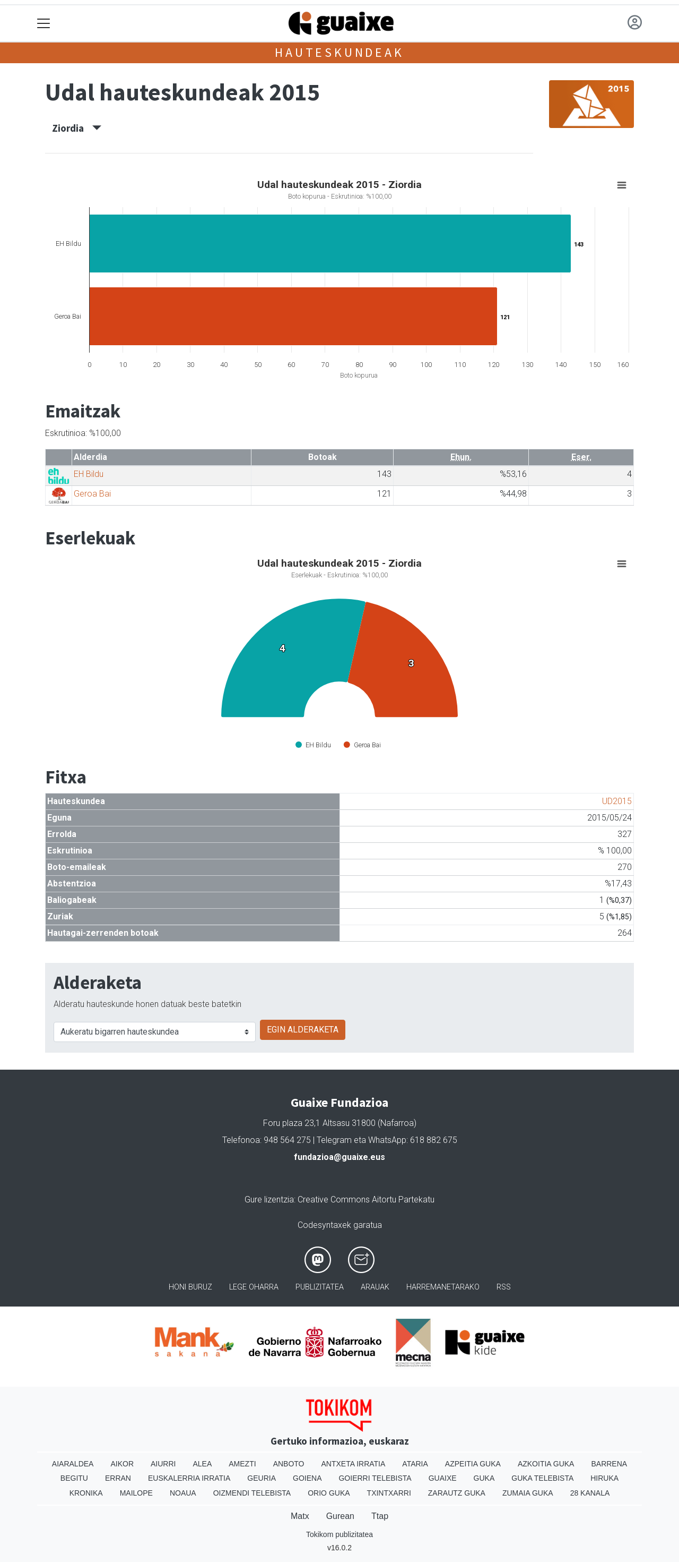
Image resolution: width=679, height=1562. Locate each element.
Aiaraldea (73, 1463)
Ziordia (76, 128)
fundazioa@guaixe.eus (339, 1157)
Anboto (288, 1463)
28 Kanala (590, 1493)
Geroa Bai (92, 494)
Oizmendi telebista (252, 1493)
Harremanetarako (443, 1287)
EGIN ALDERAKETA (302, 1030)
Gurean (340, 1516)
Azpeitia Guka (473, 1463)
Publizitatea (319, 1287)
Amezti (242, 1463)
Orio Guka (329, 1493)
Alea (202, 1463)
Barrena (609, 1463)
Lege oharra (253, 1287)
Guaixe (443, 1478)
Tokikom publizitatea (339, 1534)
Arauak (375, 1287)
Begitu (74, 1478)
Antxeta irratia (353, 1463)
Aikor (122, 1463)
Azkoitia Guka (546, 1463)
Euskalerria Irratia (189, 1478)
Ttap (379, 1516)
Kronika (86, 1493)
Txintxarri (389, 1493)
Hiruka (604, 1478)
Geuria (261, 1478)
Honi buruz (190, 1287)
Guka (484, 1478)
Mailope (136, 1493)
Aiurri (163, 1463)
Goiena (307, 1478)
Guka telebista (542, 1478)
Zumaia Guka (527, 1493)
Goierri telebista (374, 1478)
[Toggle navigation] (43, 23)
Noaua (183, 1493)
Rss (504, 1287)
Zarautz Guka (456, 1493)
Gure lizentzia (269, 1199)
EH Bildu (88, 474)
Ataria (415, 1463)
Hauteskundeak (339, 52)
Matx (300, 1516)
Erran (118, 1478)
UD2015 (617, 801)
